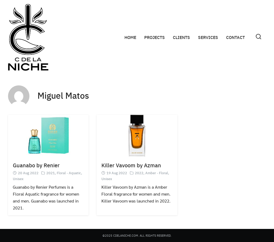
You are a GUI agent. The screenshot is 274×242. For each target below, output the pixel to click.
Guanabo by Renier (36, 165)
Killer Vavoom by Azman (131, 165)
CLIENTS (181, 37)
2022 (139, 172)
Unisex (18, 178)
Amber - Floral (156, 172)
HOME (130, 37)
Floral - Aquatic (69, 172)
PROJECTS (154, 37)
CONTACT (235, 37)
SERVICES (208, 37)
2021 (50, 172)
